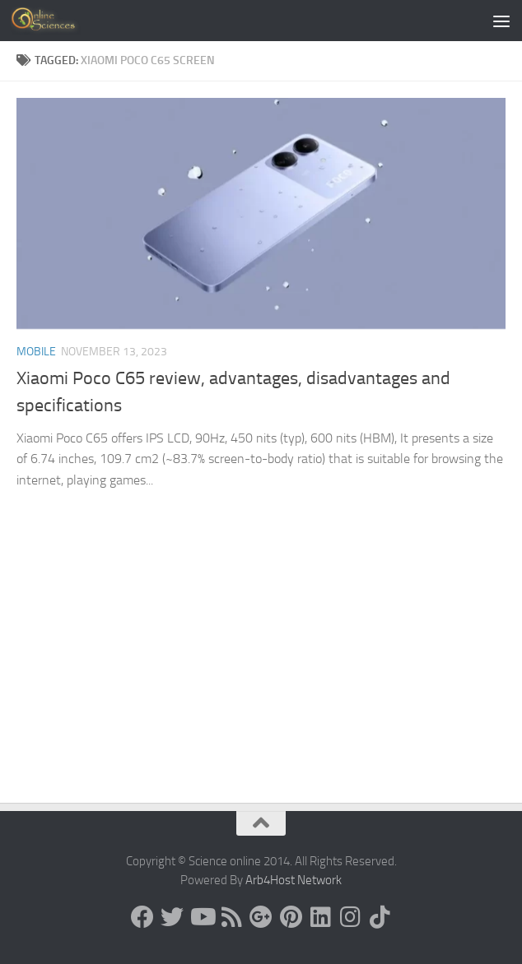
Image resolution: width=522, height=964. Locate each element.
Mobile (36, 352)
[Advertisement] (261, 679)
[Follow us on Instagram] (349, 917)
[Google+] (261, 917)
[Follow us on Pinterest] (290, 917)
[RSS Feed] (231, 917)
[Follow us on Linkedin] (320, 917)
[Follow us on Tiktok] (379, 917)
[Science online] (142, 917)
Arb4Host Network (293, 880)
